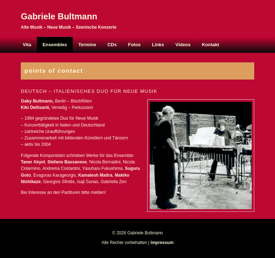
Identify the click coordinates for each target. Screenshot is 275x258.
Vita (27, 44)
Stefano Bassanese (67, 161)
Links (158, 44)
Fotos (134, 44)
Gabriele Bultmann (59, 16)
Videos (182, 44)
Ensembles (55, 44)
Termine (87, 44)
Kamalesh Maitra (95, 175)
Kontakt (210, 44)
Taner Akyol (33, 161)
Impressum (162, 242)
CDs (112, 44)
